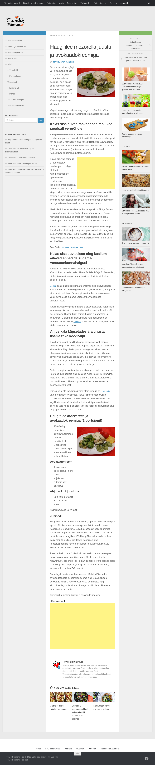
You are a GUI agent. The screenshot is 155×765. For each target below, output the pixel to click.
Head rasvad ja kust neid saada (135, 190)
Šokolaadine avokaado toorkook (21, 157)
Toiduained (99, 3)
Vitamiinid (13, 70)
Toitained (84, 3)
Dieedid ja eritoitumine (33, 3)
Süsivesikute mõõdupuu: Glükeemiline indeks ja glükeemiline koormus (132, 87)
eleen (54, 285)
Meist (38, 749)
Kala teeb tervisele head (74, 247)
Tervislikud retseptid (119, 3)
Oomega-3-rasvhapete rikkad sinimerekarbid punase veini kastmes (80, 712)
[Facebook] (147, 758)
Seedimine (72, 3)
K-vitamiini (106, 391)
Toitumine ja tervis (55, 3)
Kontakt (68, 749)
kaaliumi (78, 321)
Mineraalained (15, 76)
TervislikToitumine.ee (64, 62)
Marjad (12, 94)
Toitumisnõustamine (16, 106)
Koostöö (92, 749)
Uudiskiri (80, 749)
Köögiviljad (14, 88)
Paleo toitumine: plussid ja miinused (22, 163)
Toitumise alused (12, 3)
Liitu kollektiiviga (52, 749)
